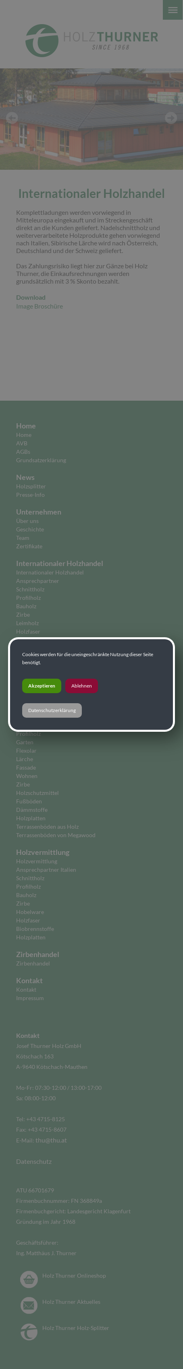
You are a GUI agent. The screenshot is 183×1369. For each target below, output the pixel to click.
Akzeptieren (41, 686)
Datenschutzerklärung (52, 710)
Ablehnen (81, 686)
